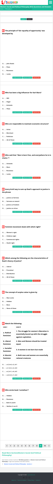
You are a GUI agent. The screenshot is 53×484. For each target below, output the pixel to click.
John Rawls (10, 63)
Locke (9, 74)
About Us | (14, 480)
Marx (8, 167)
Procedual (9, 270)
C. (3, 70)
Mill (7, 98)
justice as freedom (12, 205)
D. (3, 74)
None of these (11, 308)
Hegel (8, 102)
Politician (9, 136)
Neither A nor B (12, 406)
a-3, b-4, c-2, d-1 (11, 364)
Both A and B (10, 403)
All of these (10, 277)
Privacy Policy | (31, 480)
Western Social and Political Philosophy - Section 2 (18, 464)
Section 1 (23, 19)
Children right (11, 236)
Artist (8, 129)
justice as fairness (12, 198)
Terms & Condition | (22, 480)
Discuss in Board (27, 77)
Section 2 (29, 19)
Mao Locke (10, 298)
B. (3, 67)
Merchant (9, 133)
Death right (11, 243)
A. (3, 63)
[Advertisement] (27, 49)
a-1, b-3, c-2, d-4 (11, 368)
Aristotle (9, 105)
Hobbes (9, 301)
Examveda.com (31, 475)
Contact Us (38, 480)
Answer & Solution (17, 77)
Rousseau (9, 70)
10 (45, 446)
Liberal (8, 267)
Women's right (11, 232)
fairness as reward (12, 201)
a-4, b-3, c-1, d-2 (12, 375)
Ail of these (10, 140)
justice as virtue (12, 208)
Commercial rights (12, 239)
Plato (8, 67)
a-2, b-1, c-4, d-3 (11, 371)
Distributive (10, 274)
